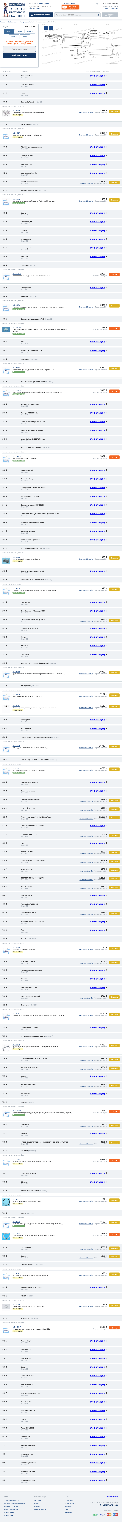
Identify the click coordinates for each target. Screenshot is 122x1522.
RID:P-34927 (16, 1327)
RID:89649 (16, 672)
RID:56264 (16, 694)
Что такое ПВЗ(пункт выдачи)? (14, 1503)
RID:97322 (16, 746)
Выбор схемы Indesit (27, 22)
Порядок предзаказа (11, 1509)
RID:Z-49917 (16, 456)
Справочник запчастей (11, 1500)
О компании (69, 1500)
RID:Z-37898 (16, 1111)
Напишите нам (112, 1497)
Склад (67, 1509)
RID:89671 (16, 305)
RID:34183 (16, 199)
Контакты (115, 8)
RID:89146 (16, 110)
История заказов (40, 1509)
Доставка (37, 1500)
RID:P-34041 (16, 274)
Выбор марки (12, 22)
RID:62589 (16, 1045)
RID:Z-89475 (16, 390)
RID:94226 (16, 1304)
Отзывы (105, 8)
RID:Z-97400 (16, 327)
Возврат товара (9, 1512)
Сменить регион (34, 8)
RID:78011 (16, 1013)
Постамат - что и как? (11, 1506)
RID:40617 (16, 368)
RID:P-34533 (16, 1159)
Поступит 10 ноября (86, 112)
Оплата (36, 1503)
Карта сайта (69, 1512)
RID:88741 (16, 706)
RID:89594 (16, 1222)
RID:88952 (16, 1199)
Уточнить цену (97, 76)
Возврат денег (9, 1515)
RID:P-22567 (16, 1233)
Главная (3, 22)
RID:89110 (16, 557)
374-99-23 (110, 3)
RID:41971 (16, 768)
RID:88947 (16, 1273)
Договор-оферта (70, 1503)
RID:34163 (16, 588)
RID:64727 (16, 133)
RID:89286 (16, 947)
